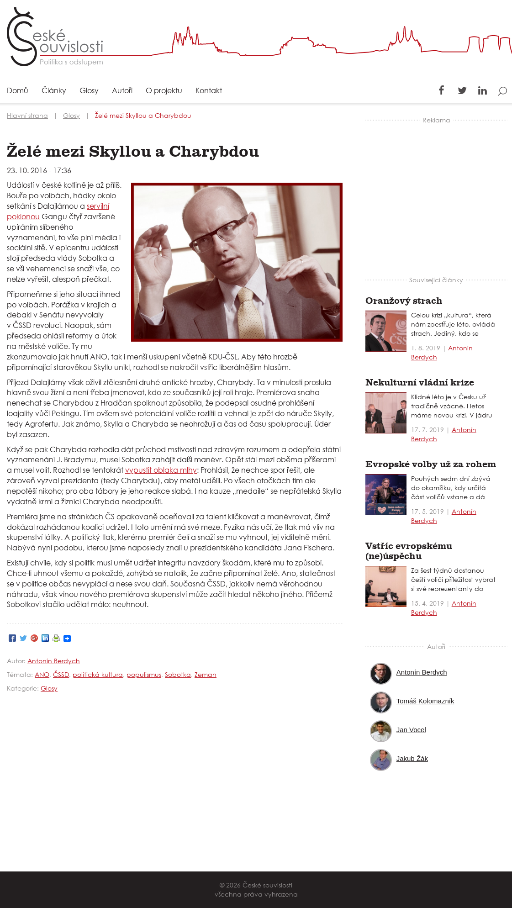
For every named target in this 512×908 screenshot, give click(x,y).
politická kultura (98, 674)
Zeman (205, 674)
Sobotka (178, 674)
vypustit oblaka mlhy (161, 470)
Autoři (122, 91)
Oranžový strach (404, 301)
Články (54, 91)
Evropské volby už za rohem (430, 464)
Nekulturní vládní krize (419, 382)
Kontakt (208, 91)
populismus (144, 674)
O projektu (164, 91)
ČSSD (61, 674)
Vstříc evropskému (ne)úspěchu (408, 551)
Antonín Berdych (53, 660)
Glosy (89, 91)
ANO (42, 674)
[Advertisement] (438, 193)
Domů (17, 91)
